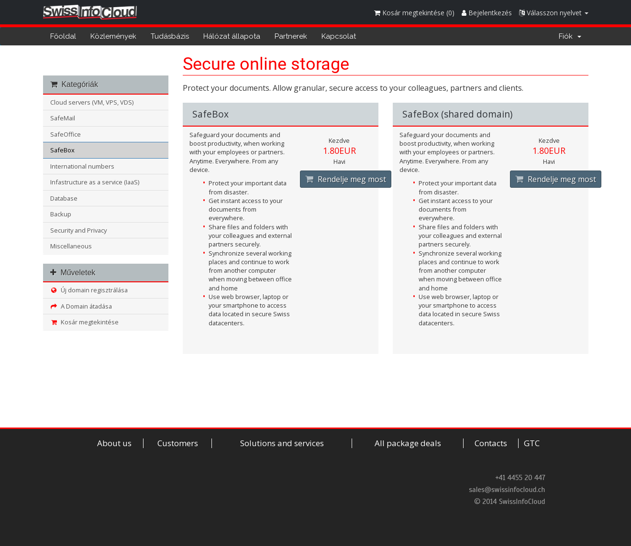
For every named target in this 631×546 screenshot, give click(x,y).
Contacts (491, 443)
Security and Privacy (78, 230)
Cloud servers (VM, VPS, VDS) (91, 102)
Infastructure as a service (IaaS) (94, 182)
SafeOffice (65, 134)
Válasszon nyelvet (553, 12)
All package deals (408, 443)
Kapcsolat (338, 36)
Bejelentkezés (487, 12)
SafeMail (62, 118)
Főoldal (63, 36)
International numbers (82, 166)
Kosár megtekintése (84, 322)
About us (114, 443)
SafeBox (62, 150)
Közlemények (113, 36)
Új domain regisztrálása (89, 290)
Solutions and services (282, 443)
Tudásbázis (170, 36)
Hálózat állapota (231, 36)
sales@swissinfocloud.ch (507, 489)
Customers (177, 443)
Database (63, 198)
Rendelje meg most (345, 179)
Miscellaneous (71, 246)
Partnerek (291, 36)
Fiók (570, 36)
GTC (532, 443)
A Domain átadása (81, 306)
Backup (60, 214)
